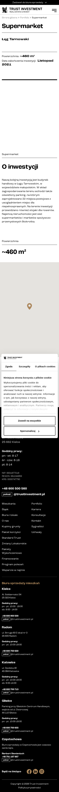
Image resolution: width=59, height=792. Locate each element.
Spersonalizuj (29, 431)
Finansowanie (10, 558)
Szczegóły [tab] (24, 366)
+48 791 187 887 (10, 756)
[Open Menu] (54, 10)
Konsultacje (38, 515)
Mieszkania (8, 503)
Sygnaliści (37, 526)
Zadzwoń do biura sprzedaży (29, 2)
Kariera (36, 509)
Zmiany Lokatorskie (14, 543)
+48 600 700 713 (10, 689)
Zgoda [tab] (8, 366)
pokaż (7, 494)
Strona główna (9, 17)
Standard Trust (11, 537)
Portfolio (24, 17)
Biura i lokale (10, 515)
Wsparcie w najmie (13, 570)
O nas (5, 520)
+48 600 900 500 (10, 616)
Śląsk (5, 509)
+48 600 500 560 (14, 488)
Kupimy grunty (11, 526)
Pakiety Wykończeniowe (12, 551)
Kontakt (36, 520)
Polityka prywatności (29, 787)
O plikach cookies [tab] (45, 366)
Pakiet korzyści (11, 532)
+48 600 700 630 (10, 651)
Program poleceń (12, 564)
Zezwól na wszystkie (29, 420)
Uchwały (36, 532)
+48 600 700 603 (10, 727)
